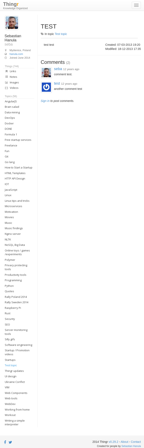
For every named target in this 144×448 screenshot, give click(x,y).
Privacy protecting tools (16, 267)
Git (6, 156)
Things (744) (12, 66)
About (124, 441)
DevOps (10, 118)
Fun (7, 151)
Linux (8, 195)
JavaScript (11, 190)
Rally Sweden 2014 (16, 302)
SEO (7, 324)
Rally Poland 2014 (16, 297)
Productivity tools (15, 275)
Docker (9, 123)
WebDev (10, 404)
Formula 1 (11, 134)
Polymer (10, 260)
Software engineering (18, 345)
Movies (9, 217)
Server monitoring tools (16, 332)
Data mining (12, 112)
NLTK (8, 239)
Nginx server (13, 234)
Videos (11, 88)
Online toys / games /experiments (17, 252)
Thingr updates (14, 371)
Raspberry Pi (13, 308)
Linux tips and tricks (17, 201)
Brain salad (12, 107)
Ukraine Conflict (15, 382)
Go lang (10, 162)
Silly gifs (10, 339)
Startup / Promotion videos (17, 352)
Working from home (17, 409)
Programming (13, 280)
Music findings (14, 228)
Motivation (11, 212)
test (57, 83)
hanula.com (16, 54)
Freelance (11, 145)
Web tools (11, 398)
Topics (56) (11, 96)
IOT (7, 184)
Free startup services (18, 140)
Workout (10, 415)
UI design (10, 376)
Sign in (45, 101)
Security (10, 319)
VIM (7, 387)
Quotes (9, 291)
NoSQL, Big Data (15, 245)
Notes (11, 77)
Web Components (16, 393)
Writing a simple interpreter (15, 422)
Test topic (11, 365)
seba (58, 69)
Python (9, 286)
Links (10, 71)
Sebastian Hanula (131, 446)
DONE (8, 129)
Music (8, 223)
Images (12, 82)
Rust (7, 313)
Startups (10, 360)
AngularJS (11, 101)
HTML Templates (15, 173)
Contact (136, 441)
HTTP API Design (15, 178)
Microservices (13, 206)
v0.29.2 (113, 441)
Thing (15, 5)
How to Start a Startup (18, 167)
